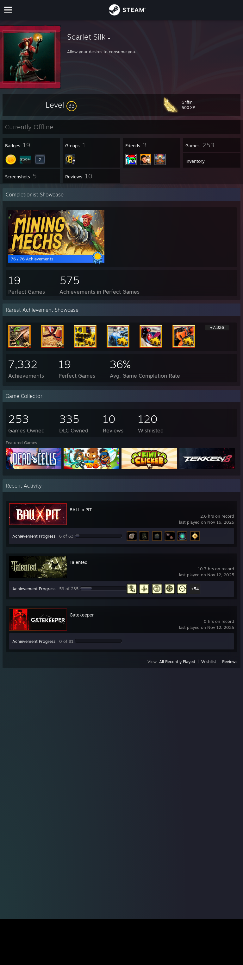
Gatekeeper (82, 614)
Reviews (229, 661)
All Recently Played (177, 661)
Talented (78, 562)
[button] (61, 105)
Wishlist (208, 661)
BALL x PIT (81, 509)
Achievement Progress (33, 536)
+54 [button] (195, 588)
